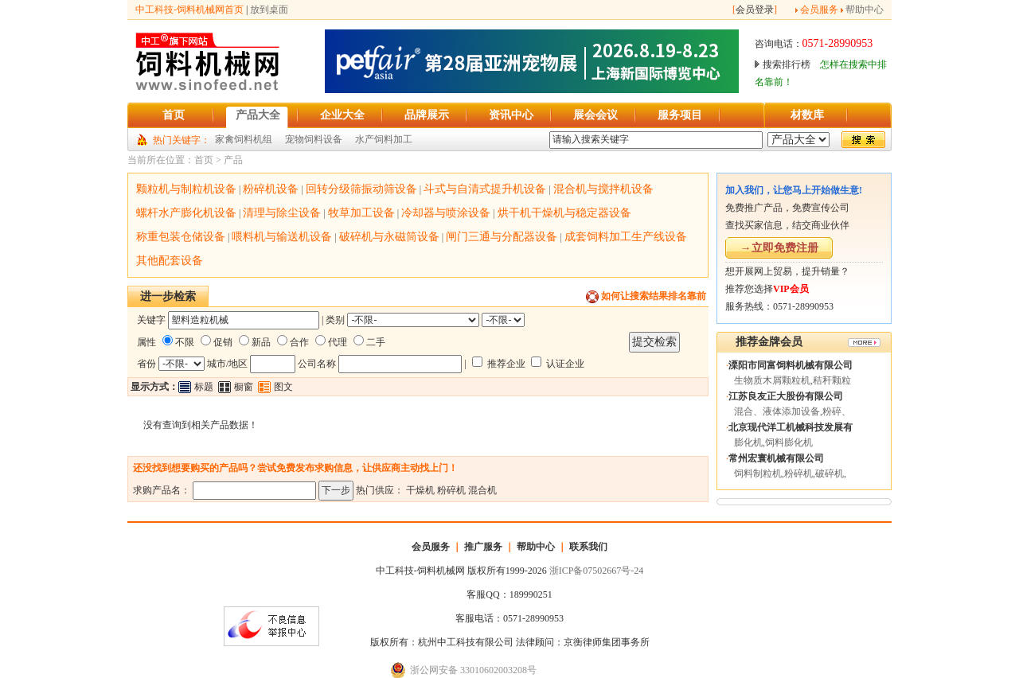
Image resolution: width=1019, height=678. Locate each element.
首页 (203, 160)
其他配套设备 (169, 261)
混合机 (482, 490)
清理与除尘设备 (282, 213)
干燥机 (420, 490)
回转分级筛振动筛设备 (361, 189)
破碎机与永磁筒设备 (389, 237)
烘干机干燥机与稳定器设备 (564, 213)
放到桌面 (269, 9)
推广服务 (483, 546)
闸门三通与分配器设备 (501, 237)
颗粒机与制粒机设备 (186, 189)
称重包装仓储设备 (180, 237)
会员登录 (755, 9)
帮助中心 (864, 9)
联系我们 (588, 546)
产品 (233, 160)
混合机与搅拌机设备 (603, 189)
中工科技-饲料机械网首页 (189, 9)
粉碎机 (451, 490)
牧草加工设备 (361, 213)
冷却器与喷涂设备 (445, 213)
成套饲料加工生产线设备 (625, 237)
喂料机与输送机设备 (282, 237)
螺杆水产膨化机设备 (186, 213)
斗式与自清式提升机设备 (485, 189)
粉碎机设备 (271, 189)
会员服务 (819, 9)
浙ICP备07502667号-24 (596, 570)
